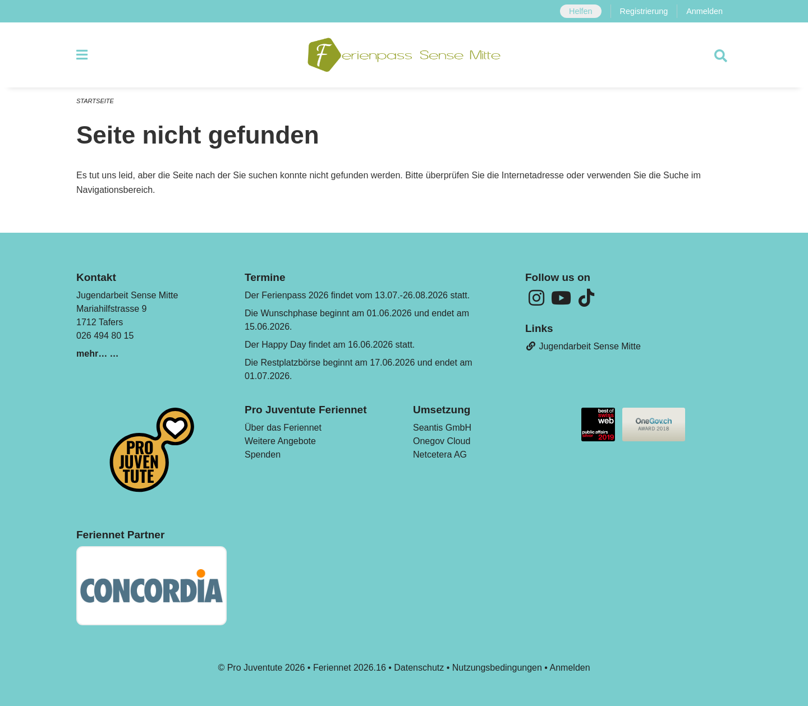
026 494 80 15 (105, 335)
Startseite (95, 101)
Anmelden (704, 11)
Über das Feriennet (283, 427)
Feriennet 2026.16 (349, 667)
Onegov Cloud (441, 441)
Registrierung (644, 11)
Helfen (581, 11)
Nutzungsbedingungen (497, 667)
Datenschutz (419, 667)
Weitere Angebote (280, 441)
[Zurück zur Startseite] (404, 55)
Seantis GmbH (442, 427)
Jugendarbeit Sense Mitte (583, 346)
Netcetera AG (440, 454)
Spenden (263, 454)
